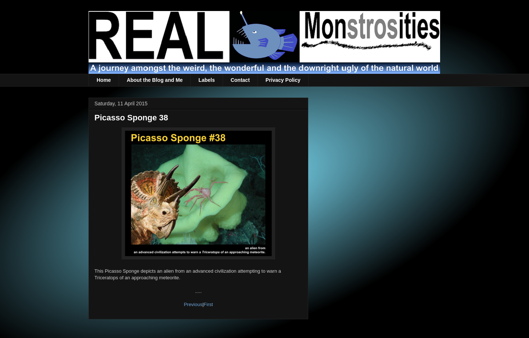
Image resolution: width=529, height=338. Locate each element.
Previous (193, 304)
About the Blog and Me (155, 80)
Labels (206, 80)
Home (104, 80)
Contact (240, 80)
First (208, 304)
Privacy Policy (283, 80)
